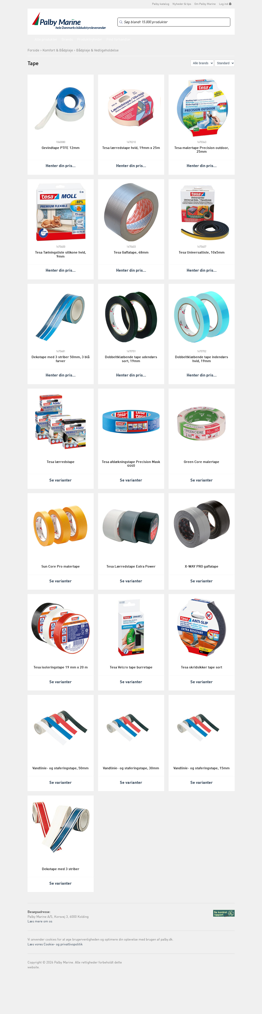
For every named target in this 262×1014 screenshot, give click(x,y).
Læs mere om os (40, 921)
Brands (67, 39)
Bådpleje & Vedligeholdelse (97, 50)
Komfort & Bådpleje (58, 50)
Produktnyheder (89, 39)
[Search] (173, 22)
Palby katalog (160, 4)
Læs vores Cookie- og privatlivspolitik (55, 944)
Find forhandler (118, 39)
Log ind (223, 4)
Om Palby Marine (205, 4)
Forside (33, 50)
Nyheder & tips (182, 4)
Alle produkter (46, 39)
